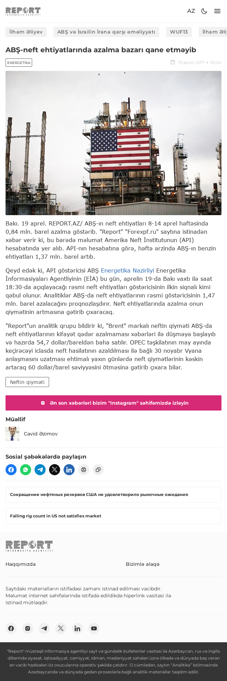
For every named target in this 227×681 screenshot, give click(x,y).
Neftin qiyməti (27, 382)
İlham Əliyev (26, 32)
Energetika (18, 63)
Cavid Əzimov (32, 434)
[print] (83, 469)
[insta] (27, 628)
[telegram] (40, 469)
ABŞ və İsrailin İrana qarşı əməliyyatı (106, 32)
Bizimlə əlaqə (143, 564)
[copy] (98, 469)
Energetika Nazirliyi (127, 270)
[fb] (11, 469)
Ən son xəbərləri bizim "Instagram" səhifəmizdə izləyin (114, 403)
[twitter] (54, 469)
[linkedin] (69, 469)
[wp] (25, 469)
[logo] (23, 11)
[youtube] (94, 628)
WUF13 (179, 32)
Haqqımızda (21, 564)
